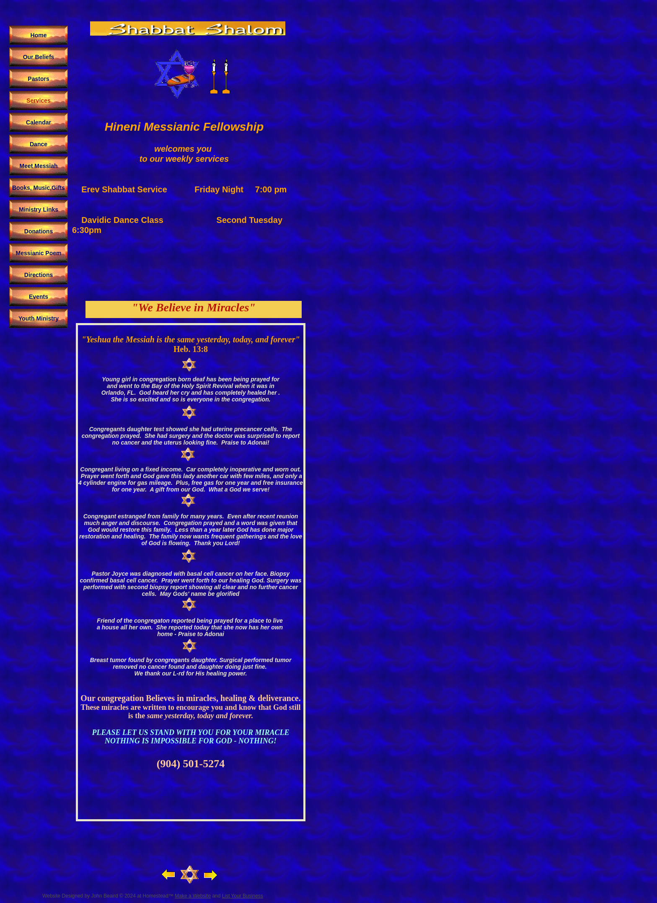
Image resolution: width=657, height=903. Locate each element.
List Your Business (242, 896)
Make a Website (193, 896)
